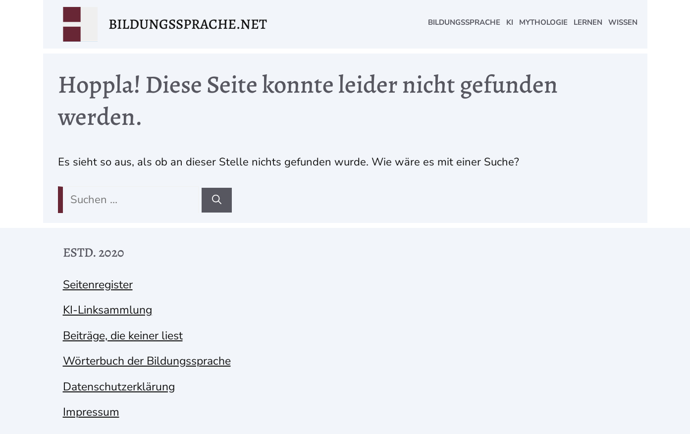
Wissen (622, 22)
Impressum (91, 412)
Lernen (588, 22)
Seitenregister (98, 284)
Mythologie (543, 22)
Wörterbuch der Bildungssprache (147, 361)
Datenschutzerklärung (119, 386)
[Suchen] (217, 200)
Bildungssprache (464, 22)
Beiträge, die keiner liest (123, 335)
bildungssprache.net (187, 24)
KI (509, 22)
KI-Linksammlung (107, 310)
